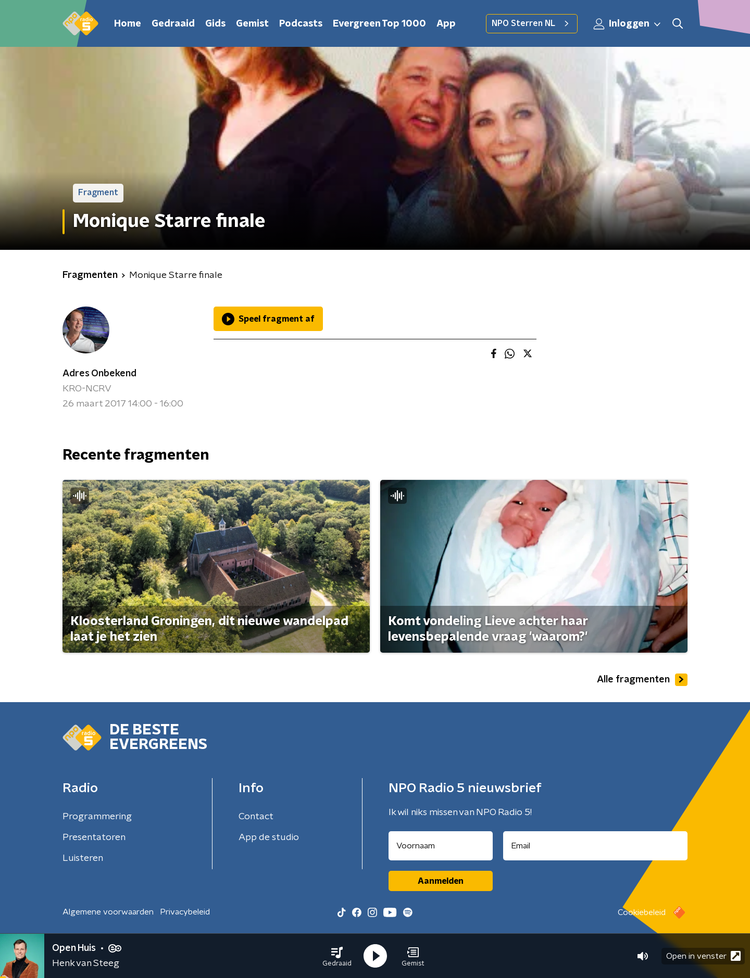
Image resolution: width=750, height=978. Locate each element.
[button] (337, 956)
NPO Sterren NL (532, 23)
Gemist (252, 24)
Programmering (97, 816)
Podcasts (300, 24)
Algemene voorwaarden (108, 912)
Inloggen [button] (627, 24)
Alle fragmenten (642, 680)
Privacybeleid (185, 912)
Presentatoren (94, 837)
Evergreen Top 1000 (379, 24)
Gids (215, 24)
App (446, 24)
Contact (256, 816)
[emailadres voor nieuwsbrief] (595, 845)
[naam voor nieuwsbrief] (441, 845)
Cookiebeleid (642, 912)
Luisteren (83, 858)
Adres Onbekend (99, 373)
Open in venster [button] (703, 956)
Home (127, 24)
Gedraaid (173, 24)
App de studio (269, 837)
